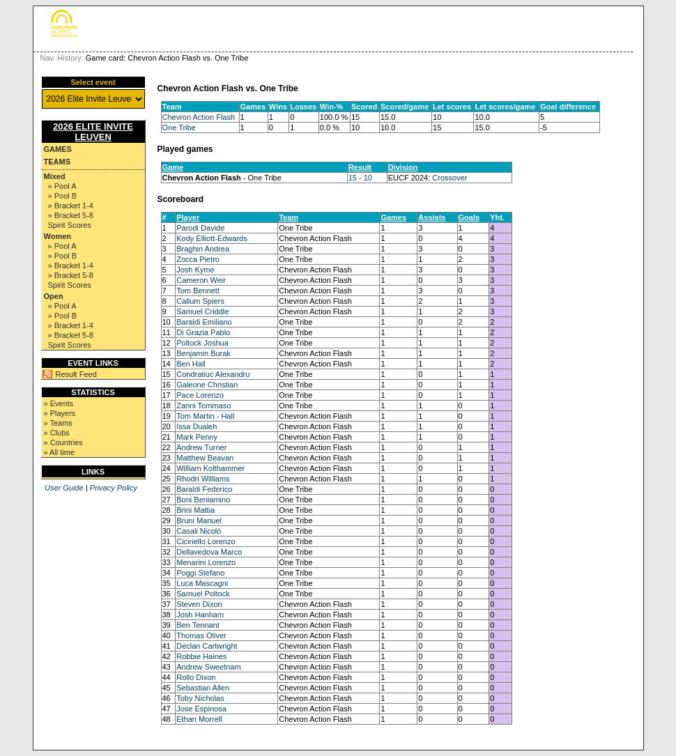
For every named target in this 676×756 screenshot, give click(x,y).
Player (187, 217)
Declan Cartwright (206, 646)
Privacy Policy (113, 488)
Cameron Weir (201, 280)
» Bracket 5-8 (70, 215)
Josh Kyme (195, 269)
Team (288, 217)
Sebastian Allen (202, 688)
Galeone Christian (207, 384)
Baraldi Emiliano (203, 322)
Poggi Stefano (200, 573)
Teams (57, 161)
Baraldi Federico (204, 489)
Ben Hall (191, 364)
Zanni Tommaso (203, 405)
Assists (431, 217)
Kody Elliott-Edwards (211, 238)
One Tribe (179, 127)
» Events (59, 403)
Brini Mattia (195, 510)
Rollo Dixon (195, 677)
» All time (59, 452)
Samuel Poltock (202, 593)
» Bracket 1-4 (70, 205)
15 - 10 (360, 177)
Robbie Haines (201, 656)
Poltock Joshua (202, 343)
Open (53, 296)
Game (173, 167)
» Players (60, 413)
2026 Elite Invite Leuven (93, 131)
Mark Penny (196, 437)
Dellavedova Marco (209, 552)
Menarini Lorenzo (206, 562)
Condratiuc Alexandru (212, 374)
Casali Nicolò (198, 531)
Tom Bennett (198, 290)
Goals (469, 217)
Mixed (55, 176)
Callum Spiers (200, 301)
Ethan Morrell (199, 719)
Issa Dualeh (196, 426)
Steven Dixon (199, 604)
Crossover (449, 177)
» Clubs (57, 433)
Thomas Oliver (201, 635)
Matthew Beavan (204, 458)
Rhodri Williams (202, 479)
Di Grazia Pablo (203, 332)
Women (58, 236)
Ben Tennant (198, 625)
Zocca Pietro (198, 259)
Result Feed (76, 374)
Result (360, 167)
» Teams (58, 423)
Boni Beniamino (203, 499)
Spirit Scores (69, 225)
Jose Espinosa (201, 708)
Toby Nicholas (200, 698)
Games (58, 149)
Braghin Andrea (202, 249)
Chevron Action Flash (199, 117)
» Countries (63, 442)
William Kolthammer (210, 468)
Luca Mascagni (202, 583)
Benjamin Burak (203, 353)
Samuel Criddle (202, 311)
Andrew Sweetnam (208, 667)
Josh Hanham (200, 614)
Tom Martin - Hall (205, 416)
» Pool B (62, 196)
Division (403, 167)
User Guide (64, 488)
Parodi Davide (200, 228)
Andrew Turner (201, 447)
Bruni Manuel (199, 520)
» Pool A (62, 186)
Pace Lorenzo (200, 395)
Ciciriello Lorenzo (205, 541)
